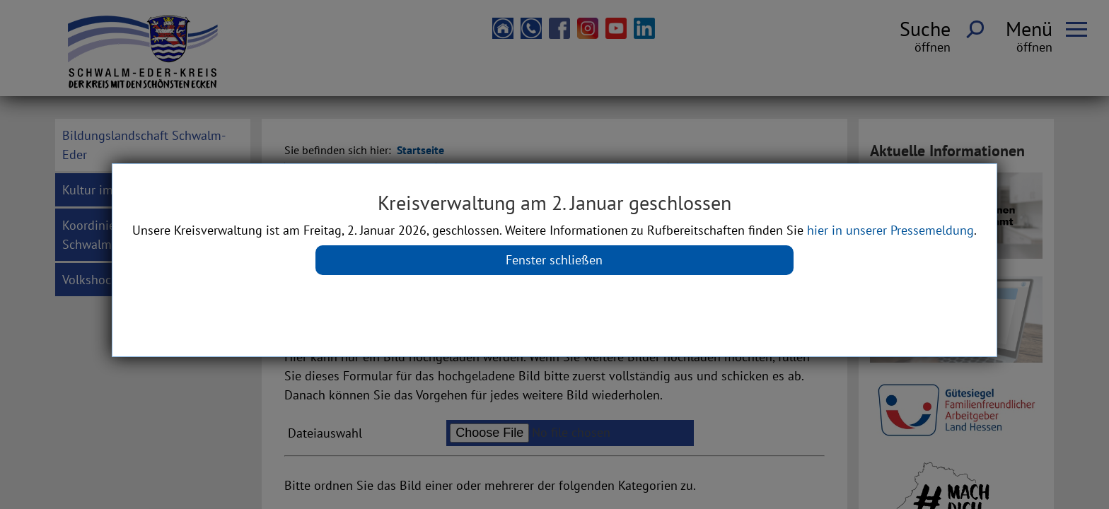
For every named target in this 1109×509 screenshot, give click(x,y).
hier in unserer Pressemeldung (890, 230)
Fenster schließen (554, 260)
